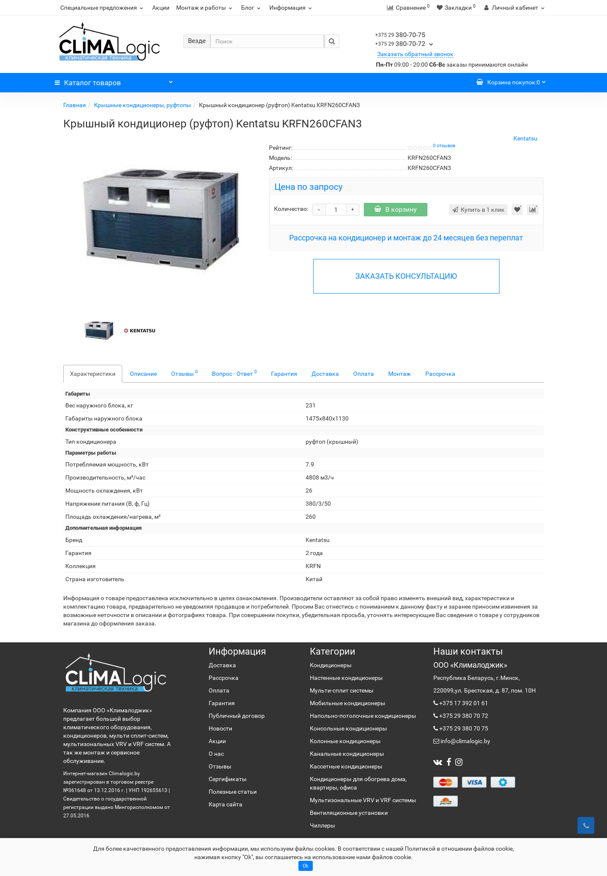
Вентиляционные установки (349, 812)
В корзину (395, 209)
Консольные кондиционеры (348, 728)
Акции (160, 7)
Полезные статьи (233, 791)
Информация (291, 7)
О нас (216, 753)
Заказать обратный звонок (415, 54)
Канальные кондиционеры (347, 753)
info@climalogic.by (464, 741)
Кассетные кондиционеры (346, 766)
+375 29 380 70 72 (463, 715)
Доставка (325, 373)
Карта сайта (225, 804)
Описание (143, 373)
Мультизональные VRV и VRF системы (363, 800)
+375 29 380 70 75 (463, 728)
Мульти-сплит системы (341, 690)
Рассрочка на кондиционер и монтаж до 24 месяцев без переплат (406, 237)
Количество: (291, 208)
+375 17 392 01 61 (463, 703)
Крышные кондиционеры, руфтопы (142, 105)
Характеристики (92, 373)
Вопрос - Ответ (234, 373)
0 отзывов (444, 145)
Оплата (363, 373)
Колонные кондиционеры (345, 741)
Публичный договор (237, 715)
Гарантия (284, 373)
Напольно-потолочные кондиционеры (363, 715)
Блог (252, 7)
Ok (306, 866)
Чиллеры (322, 825)
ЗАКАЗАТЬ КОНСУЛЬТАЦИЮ (406, 276)
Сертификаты (228, 779)
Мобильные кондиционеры (347, 703)
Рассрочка (440, 373)
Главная (74, 105)
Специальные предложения (102, 7)
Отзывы (184, 373)
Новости (220, 728)
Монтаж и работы (205, 7)
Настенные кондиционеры (346, 677)
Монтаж (399, 373)
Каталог (114, 80)
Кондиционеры (331, 665)
